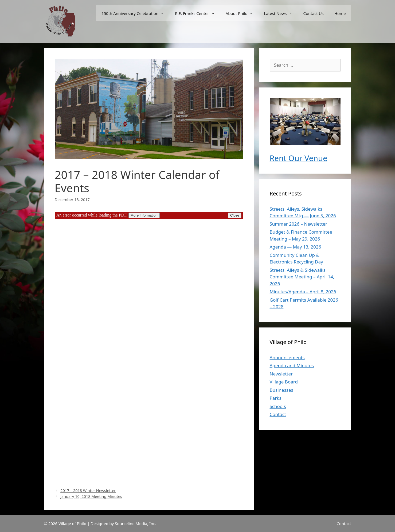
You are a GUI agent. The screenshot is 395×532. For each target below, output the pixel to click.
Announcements (287, 357)
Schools (278, 406)
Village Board (284, 382)
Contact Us (313, 13)
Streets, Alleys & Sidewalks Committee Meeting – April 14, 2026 (302, 277)
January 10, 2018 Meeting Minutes (91, 496)
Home (340, 13)
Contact (278, 414)
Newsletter (281, 374)
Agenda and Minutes (292, 365)
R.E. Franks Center (197, 13)
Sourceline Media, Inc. (135, 523)
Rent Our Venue (298, 158)
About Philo (242, 13)
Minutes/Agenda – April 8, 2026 (303, 292)
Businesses (281, 390)
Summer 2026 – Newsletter (298, 224)
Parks (275, 398)
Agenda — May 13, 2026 (295, 247)
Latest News (281, 13)
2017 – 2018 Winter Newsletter (88, 490)
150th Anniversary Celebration (135, 13)
